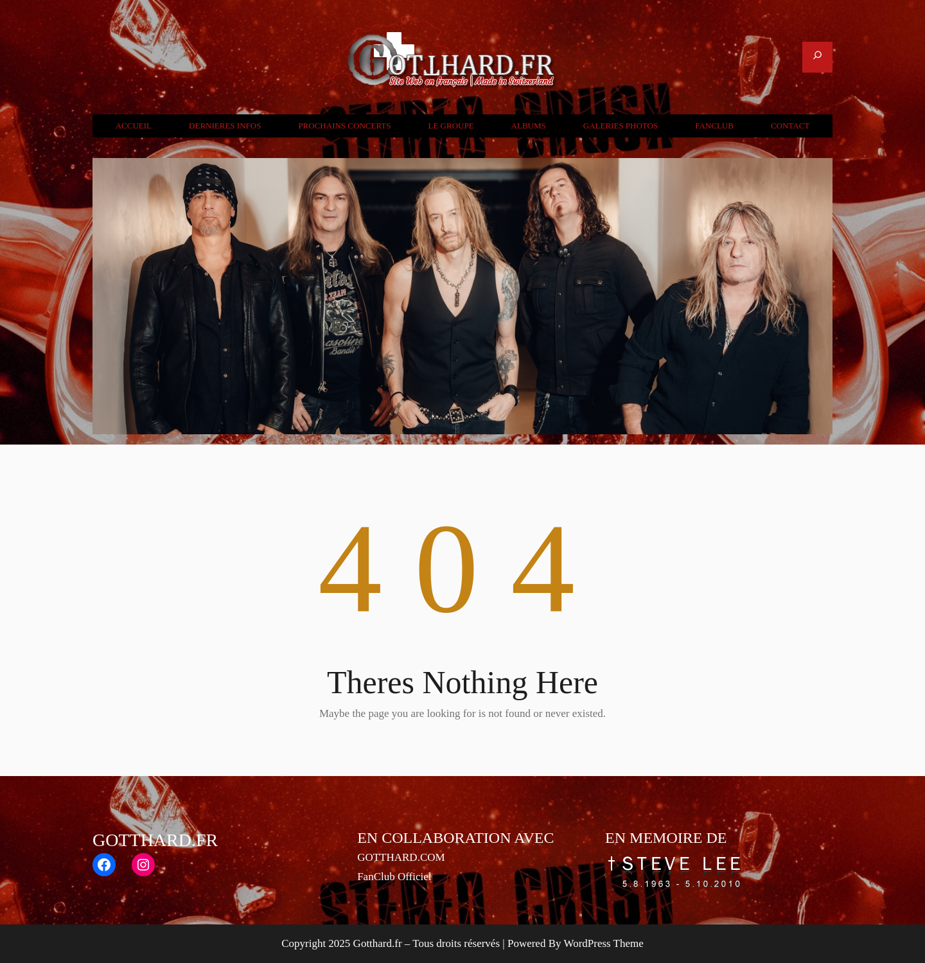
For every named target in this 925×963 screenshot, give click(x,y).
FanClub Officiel (394, 876)
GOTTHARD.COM (401, 857)
